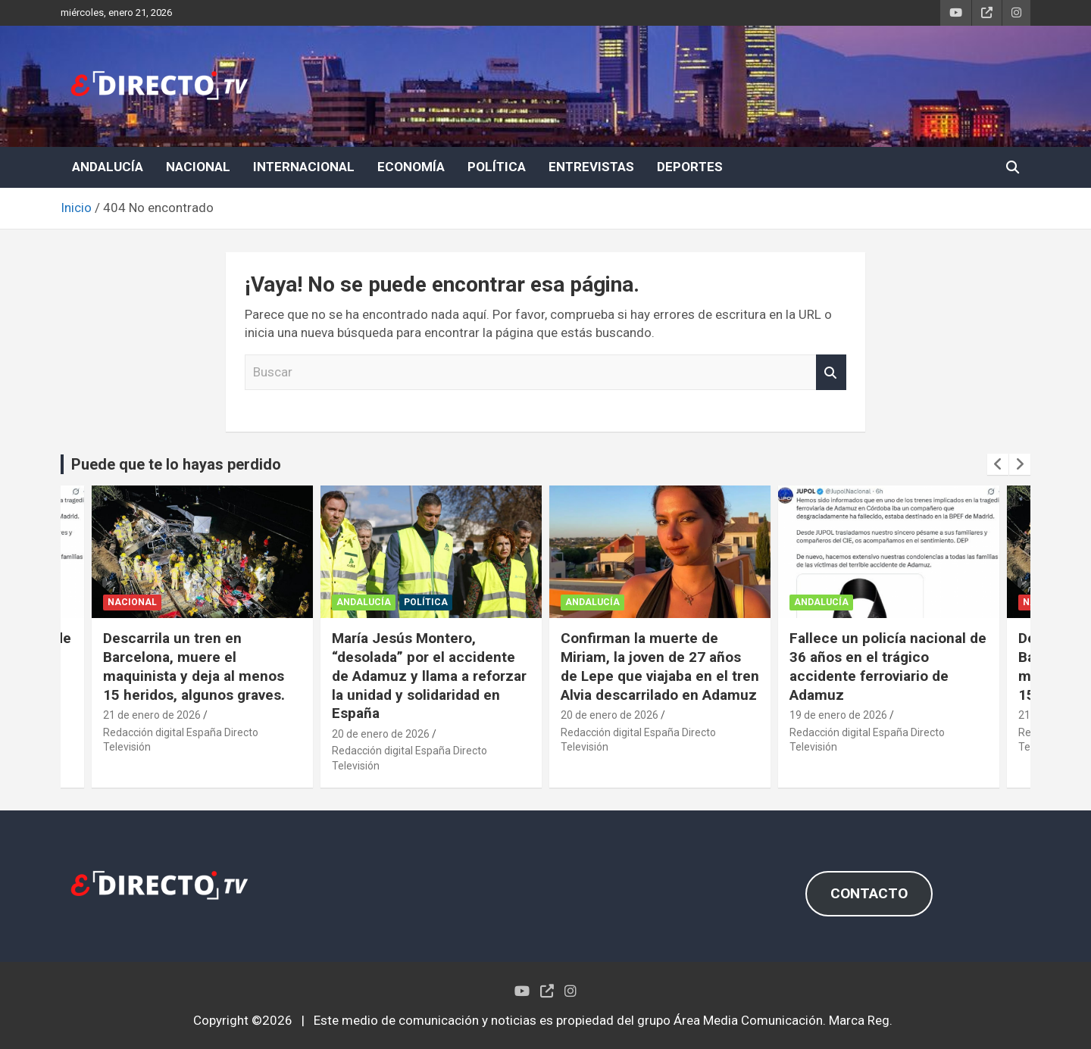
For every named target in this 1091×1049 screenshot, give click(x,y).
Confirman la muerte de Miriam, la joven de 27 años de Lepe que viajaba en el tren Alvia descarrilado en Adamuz (660, 666)
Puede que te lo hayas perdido (176, 464)
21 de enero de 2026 (152, 715)
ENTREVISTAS (591, 166)
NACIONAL (198, 166)
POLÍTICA (496, 166)
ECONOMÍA (411, 166)
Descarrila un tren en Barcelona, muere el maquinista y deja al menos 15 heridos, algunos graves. (194, 666)
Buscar (831, 372)
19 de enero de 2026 (838, 715)
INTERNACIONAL (304, 166)
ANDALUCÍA (107, 166)
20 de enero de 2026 (381, 734)
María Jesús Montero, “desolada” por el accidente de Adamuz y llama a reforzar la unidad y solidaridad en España (429, 675)
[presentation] (997, 464)
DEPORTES (690, 166)
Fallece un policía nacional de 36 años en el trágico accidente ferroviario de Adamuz (887, 666)
